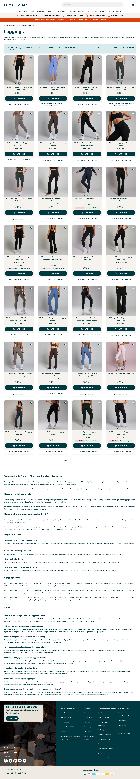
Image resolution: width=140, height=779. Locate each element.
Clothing (12, 25)
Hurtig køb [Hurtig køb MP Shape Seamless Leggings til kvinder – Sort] (121, 445)
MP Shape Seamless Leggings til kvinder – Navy (87, 200)
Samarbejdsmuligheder (105, 748)
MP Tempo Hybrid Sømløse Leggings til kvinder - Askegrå (19, 375)
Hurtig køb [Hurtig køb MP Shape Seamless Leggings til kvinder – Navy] (87, 212)
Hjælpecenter (66, 717)
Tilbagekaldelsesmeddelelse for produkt (70, 737)
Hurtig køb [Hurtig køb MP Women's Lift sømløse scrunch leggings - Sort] (87, 154)
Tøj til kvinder (21, 25)
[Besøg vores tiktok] (15, 761)
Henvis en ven (124, 714)
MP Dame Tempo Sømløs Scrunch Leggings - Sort (19, 88)
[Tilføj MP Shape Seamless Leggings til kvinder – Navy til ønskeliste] (99, 169)
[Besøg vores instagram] (6, 761)
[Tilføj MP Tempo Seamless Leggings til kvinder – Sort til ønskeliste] (31, 228)
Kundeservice (65, 713)
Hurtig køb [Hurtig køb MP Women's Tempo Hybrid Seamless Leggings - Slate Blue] (87, 387)
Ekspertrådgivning (114, 11)
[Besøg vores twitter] (24, 761)
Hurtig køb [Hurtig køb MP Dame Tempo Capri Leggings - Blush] (121, 387)
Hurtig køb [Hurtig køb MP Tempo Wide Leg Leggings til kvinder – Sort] (121, 329)
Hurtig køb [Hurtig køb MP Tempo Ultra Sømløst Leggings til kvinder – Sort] (121, 273)
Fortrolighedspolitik (104, 730)
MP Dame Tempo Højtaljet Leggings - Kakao (53, 144)
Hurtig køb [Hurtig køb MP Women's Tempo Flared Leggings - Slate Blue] (53, 329)
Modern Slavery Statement (103, 723)
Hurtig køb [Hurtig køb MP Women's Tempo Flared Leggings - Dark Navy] (19, 445)
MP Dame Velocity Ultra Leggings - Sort (53, 433)
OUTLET (102, 11)
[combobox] (92, 4)
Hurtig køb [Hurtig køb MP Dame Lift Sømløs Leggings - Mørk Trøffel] (19, 154)
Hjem (6, 25)
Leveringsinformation (68, 731)
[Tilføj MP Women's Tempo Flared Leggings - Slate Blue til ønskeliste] (65, 289)
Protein (32, 11)
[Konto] (127, 4)
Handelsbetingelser (104, 734)
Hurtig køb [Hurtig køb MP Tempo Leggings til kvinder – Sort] (121, 154)
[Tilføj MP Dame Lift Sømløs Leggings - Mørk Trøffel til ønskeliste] (31, 114)
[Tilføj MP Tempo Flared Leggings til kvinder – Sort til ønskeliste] (65, 169)
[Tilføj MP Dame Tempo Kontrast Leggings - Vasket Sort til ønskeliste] (133, 58)
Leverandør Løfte (104, 758)
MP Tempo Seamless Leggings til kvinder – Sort (19, 258)
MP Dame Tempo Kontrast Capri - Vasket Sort (19, 200)
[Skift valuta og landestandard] (28, 752)
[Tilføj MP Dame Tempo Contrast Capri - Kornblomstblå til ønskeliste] (65, 58)
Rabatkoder (122, 720)
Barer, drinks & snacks (89, 737)
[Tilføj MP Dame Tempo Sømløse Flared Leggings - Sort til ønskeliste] (99, 58)
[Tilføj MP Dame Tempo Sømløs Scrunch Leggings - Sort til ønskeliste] (31, 58)
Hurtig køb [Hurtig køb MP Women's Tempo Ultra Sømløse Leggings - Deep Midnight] (87, 329)
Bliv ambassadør (103, 744)
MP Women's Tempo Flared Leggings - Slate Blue (53, 319)
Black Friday (122, 725)
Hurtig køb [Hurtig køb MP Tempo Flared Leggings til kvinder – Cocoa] (53, 387)
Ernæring (40, 11)
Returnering (65, 722)
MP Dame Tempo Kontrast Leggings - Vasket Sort (121, 88)
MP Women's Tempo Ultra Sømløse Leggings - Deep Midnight (87, 319)
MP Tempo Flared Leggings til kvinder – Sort (53, 200)
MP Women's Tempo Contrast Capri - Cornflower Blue (23, 590)
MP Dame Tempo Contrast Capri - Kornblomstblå (53, 88)
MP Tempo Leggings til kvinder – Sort (121, 144)
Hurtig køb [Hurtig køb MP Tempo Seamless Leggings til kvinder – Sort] (19, 273)
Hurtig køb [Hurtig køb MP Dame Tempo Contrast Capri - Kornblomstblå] (53, 98)
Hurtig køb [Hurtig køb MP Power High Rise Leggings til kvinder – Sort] (87, 445)
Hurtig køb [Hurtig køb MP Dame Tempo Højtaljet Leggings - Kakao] (53, 154)
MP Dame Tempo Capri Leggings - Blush (121, 375)
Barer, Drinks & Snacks (76, 11)
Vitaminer (61, 11)
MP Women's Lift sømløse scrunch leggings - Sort (87, 144)
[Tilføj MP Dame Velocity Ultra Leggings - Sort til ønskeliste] (65, 403)
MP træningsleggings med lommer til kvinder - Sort (87, 258)
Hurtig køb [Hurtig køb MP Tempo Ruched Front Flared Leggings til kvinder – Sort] (53, 273)
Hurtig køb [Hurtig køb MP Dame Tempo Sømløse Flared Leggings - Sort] (87, 98)
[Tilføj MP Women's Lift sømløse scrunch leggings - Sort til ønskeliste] (99, 114)
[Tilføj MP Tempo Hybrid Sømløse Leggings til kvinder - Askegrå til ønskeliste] (31, 344)
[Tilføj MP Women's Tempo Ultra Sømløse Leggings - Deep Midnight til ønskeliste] (99, 289)
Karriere (100, 753)
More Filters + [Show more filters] (118, 47)
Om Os (100, 713)
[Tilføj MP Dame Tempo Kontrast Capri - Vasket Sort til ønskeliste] (31, 169)
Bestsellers (23, 11)
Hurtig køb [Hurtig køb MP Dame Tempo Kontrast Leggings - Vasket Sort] (121, 98)
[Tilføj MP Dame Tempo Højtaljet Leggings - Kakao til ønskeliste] (65, 114)
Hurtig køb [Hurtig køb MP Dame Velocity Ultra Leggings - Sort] (53, 445)
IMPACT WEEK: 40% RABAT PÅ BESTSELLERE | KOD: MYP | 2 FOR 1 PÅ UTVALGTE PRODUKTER (70, 20)
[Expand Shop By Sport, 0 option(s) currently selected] (33, 47)
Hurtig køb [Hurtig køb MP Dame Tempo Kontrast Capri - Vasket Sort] (19, 212)
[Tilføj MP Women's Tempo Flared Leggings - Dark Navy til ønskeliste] (31, 403)
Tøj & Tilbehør (89, 717)
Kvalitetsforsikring (104, 717)
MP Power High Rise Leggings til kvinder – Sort (87, 433)
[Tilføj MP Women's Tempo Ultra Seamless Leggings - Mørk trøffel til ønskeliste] (31, 289)
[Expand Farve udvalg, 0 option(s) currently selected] (73, 47)
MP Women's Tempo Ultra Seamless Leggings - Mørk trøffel (19, 319)
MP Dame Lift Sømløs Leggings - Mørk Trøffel (19, 144)
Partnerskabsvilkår (104, 739)
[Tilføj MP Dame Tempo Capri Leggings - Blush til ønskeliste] (133, 344)
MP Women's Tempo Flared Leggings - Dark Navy (19, 433)
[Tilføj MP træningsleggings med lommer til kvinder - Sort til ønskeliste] (99, 228)
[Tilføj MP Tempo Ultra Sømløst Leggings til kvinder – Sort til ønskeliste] (133, 228)
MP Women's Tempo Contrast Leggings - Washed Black (23, 597)
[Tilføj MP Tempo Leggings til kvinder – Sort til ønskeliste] (133, 114)
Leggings (30, 25)
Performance (92, 11)
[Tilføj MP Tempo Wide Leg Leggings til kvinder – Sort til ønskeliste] (133, 289)
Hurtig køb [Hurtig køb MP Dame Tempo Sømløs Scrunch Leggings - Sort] (19, 98)
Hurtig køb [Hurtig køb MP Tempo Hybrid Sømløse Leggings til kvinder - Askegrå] (19, 387)
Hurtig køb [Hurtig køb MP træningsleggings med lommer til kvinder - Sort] (87, 273)
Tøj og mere (51, 11)
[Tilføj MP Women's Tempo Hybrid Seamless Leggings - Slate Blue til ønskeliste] (99, 344)
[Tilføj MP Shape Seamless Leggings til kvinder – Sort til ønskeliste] (133, 403)
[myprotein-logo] (15, 4)
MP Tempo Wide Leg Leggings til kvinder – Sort (120, 319)
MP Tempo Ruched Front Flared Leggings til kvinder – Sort (53, 258)
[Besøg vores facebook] (10, 761)
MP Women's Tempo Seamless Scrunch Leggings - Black (23, 583)
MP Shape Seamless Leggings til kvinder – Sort (121, 433)
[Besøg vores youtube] (20, 761)
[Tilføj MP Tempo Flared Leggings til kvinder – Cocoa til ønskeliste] (65, 344)
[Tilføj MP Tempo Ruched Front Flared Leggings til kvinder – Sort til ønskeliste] (65, 228)
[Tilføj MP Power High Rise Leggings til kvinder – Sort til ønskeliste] (99, 403)
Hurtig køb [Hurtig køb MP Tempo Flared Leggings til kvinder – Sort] (53, 212)
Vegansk (87, 722)
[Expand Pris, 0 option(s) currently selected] (92, 47)
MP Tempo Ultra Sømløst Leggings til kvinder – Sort (121, 258)
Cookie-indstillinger (11, 748)
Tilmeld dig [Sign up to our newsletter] (12, 718)
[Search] (64, 4)
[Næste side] (75, 460)
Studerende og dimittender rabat (124, 731)
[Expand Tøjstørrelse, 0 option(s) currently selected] (53, 47)
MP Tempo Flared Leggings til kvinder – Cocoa (53, 375)
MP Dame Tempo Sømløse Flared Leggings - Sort (87, 88)
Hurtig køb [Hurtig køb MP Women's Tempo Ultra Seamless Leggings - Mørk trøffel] (19, 329)
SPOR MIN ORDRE (67, 727)
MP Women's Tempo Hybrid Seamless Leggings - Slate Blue (87, 375)
